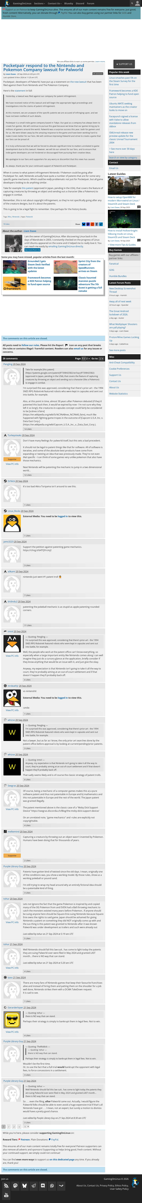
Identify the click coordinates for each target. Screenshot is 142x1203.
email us (78, 348)
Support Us (115, 374)
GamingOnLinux (22, 3)
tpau (10, 977)
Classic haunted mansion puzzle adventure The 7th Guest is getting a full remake (90, 284)
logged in (63, 516)
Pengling (7, 364)
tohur (6, 898)
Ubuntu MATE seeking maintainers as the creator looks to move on (123, 107)
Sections (39, 3)
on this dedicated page (62, 1159)
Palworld (29, 217)
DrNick (11, 481)
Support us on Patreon (15, 9)
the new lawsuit (78, 81)
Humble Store (9, 16)
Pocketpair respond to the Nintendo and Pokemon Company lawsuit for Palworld (43, 67)
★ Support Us (124, 64)
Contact (113, 162)
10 (139, 207)
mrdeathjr (13, 685)
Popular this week (119, 72)
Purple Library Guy (13, 866)
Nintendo (15, 217)
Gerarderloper (15, 1007)
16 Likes (6, 224)
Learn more (100, 61)
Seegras (12, 785)
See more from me (32, 250)
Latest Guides (116, 174)
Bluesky (68, 3)
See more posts (117, 350)
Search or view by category (123, 157)
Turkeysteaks (14, 435)
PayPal (62, 12)
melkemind (13, 831)
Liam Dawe (11, 74)
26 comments (98, 74)
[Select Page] (25, 1126)
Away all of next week (120, 301)
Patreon (24, 1139)
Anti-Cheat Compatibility (122, 362)
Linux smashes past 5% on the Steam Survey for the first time (123, 81)
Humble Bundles (118, 276)
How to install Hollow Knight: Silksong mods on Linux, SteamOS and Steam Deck (124, 232)
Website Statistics (118, 393)
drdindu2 (12, 601)
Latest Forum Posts (120, 282)
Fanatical (114, 263)
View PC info (12, 464)
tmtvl (10, 631)
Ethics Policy (121, 1185)
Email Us (113, 168)
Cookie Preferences (119, 368)
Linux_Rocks (14, 511)
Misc (10, 217)
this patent (27, 188)
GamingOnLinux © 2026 (116, 1178)
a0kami (11, 571)
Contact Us (55, 3)
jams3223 (8, 541)
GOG (124, 12)
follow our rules (30, 345)
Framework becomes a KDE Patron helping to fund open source (39, 281)
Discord (80, 3)
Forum (90, 3)
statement (20, 90)
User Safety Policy (119, 1188)
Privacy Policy (107, 1185)
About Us (114, 387)
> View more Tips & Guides (122, 244)
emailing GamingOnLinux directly (66, 246)
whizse (11, 720)
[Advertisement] (70, 39)
